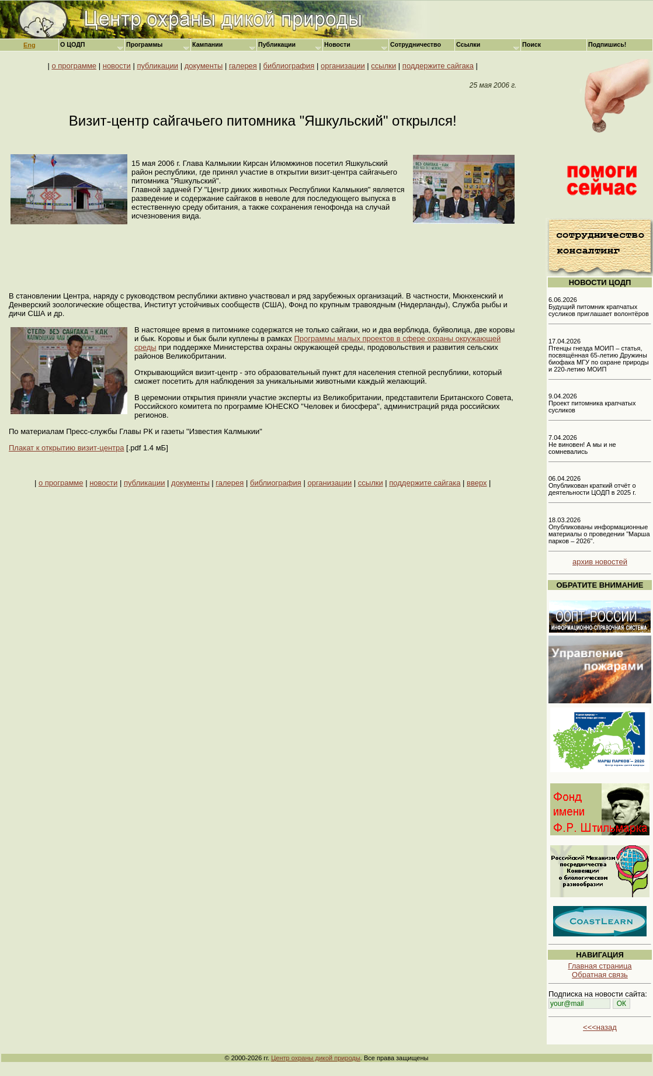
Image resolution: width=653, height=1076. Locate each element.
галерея (243, 65)
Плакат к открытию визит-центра (66, 447)
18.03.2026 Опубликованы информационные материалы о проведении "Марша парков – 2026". (599, 530)
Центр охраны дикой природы (315, 1057)
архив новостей (599, 561)
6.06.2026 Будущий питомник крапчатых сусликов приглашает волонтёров (598, 306)
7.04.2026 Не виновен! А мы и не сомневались (582, 444)
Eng (29, 44)
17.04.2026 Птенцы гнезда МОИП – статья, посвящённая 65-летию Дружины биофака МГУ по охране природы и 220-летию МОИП (598, 355)
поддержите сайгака (438, 65)
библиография (289, 65)
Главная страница (599, 966)
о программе (73, 65)
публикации (157, 65)
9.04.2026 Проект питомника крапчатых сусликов (592, 403)
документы (204, 65)
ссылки (383, 65)
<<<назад (600, 1027)
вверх (477, 482)
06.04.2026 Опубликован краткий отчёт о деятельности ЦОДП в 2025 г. (592, 485)
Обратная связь (600, 974)
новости (117, 65)
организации (343, 65)
